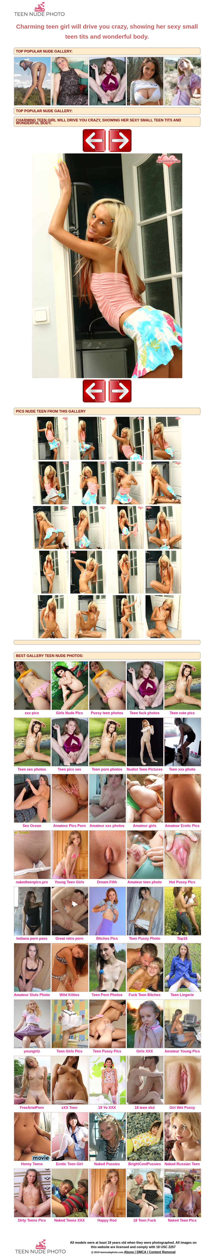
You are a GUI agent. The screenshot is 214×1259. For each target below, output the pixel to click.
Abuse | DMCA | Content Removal (150, 1252)
